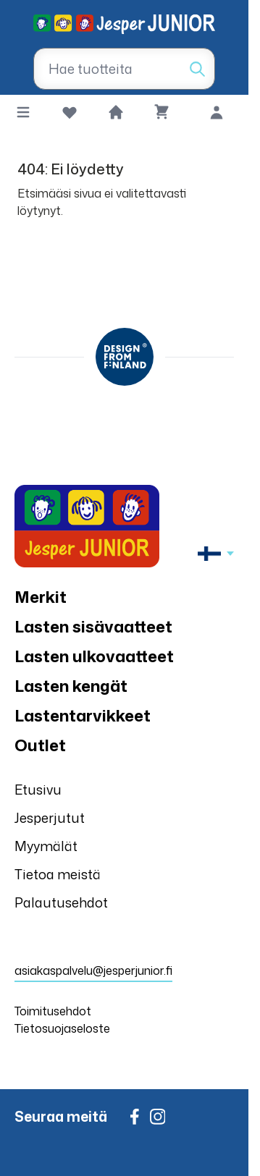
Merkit (40, 596)
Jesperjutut (49, 817)
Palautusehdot (61, 902)
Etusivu (38, 789)
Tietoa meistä (57, 874)
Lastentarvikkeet (82, 715)
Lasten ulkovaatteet (94, 656)
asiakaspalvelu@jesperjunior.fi (93, 970)
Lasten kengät (70, 685)
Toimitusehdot (52, 1011)
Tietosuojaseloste (62, 1028)
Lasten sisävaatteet (93, 626)
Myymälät (45, 846)
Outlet (40, 745)
